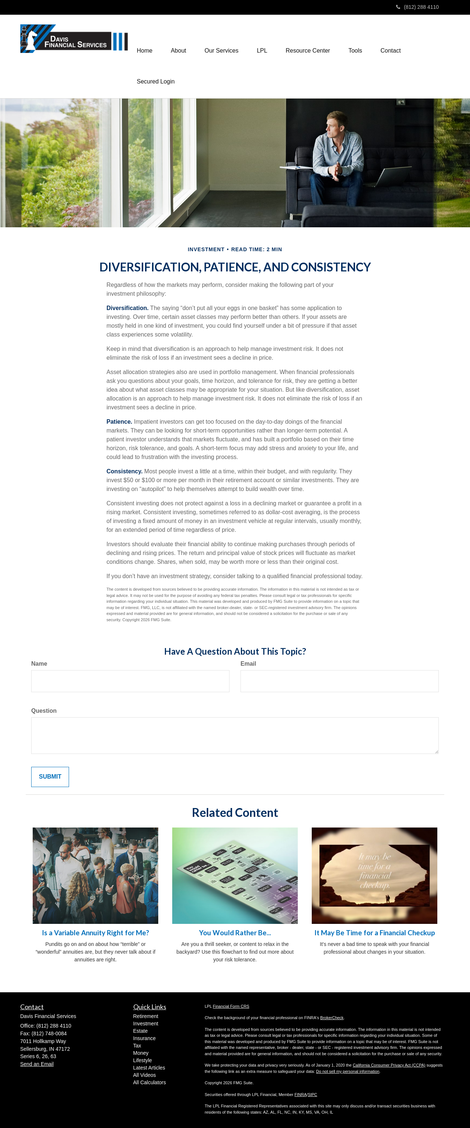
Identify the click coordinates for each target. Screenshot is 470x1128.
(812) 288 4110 (417, 7)
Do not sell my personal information (347, 1071)
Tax (137, 1046)
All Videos (144, 1075)
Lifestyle (142, 1060)
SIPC (312, 1094)
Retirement (145, 1016)
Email (248, 664)
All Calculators (149, 1082)
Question (44, 711)
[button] (178, 40)
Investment (145, 1023)
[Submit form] (50, 777)
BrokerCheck (332, 1017)
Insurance (144, 1038)
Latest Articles (149, 1068)
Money (141, 1053)
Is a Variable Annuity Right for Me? (95, 933)
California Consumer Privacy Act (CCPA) (389, 1065)
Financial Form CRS (231, 1006)
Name (39, 664)
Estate (140, 1031)
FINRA (300, 1094)
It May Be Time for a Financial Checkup (374, 933)
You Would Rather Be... (235, 933)
